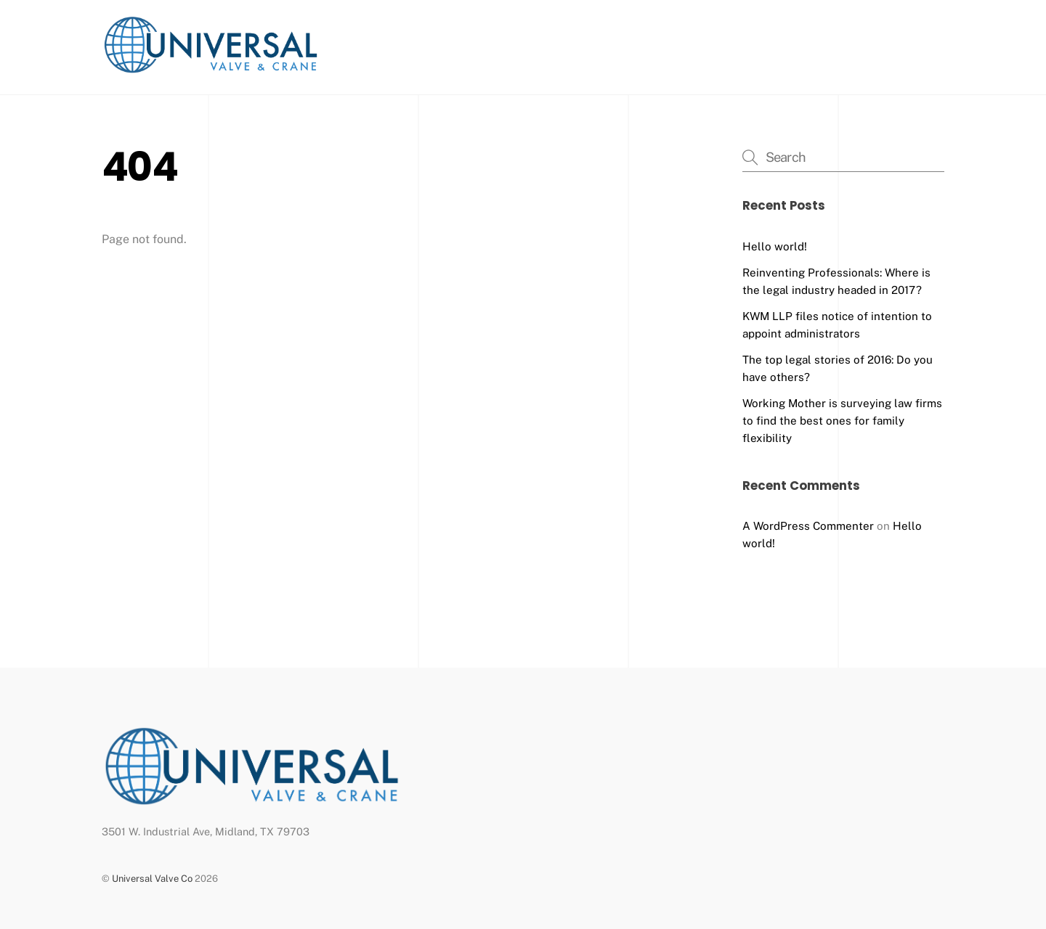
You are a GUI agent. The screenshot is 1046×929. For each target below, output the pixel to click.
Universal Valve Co (152, 878)
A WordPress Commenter (808, 526)
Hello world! (774, 246)
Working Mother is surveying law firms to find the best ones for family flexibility (842, 420)
